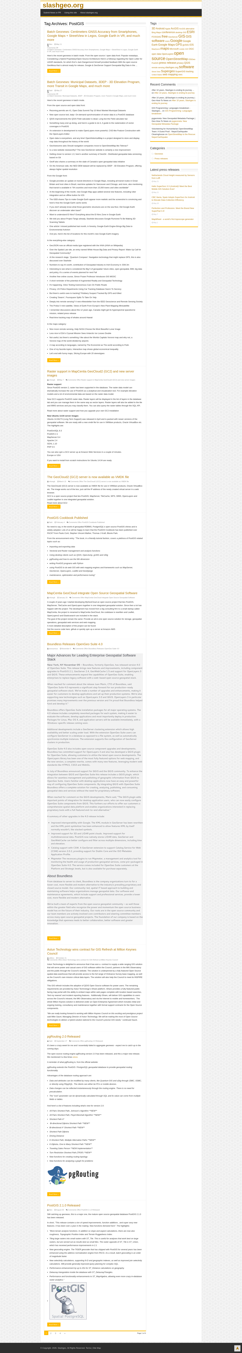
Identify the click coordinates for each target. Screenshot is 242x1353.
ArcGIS (175, 28)
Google (176, 40)
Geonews (158, 154)
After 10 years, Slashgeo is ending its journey (174, 93)
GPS (178, 44)
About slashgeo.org (89, 12)
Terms (88, 1348)
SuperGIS (180, 71)
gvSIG (186, 44)
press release (167, 62)
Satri (51, 90)
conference (168, 32)
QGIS (187, 63)
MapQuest (156, 49)
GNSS (167, 41)
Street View (156, 72)
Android (160, 28)
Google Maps (166, 44)
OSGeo (191, 59)
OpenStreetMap (177, 59)
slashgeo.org (63, 5)
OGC (191, 48)
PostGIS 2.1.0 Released (63, 1205)
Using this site (70, 12)
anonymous (53, 649)
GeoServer (173, 37)
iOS (192, 44)
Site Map (97, 1348)
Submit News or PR (52, 12)
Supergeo (168, 71)
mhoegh (52, 380)
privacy (180, 63)
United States (157, 75)
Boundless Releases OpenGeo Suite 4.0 (75, 644)
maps (164, 48)
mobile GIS (183, 49)
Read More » (54, 71)
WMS (180, 75)
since (75, 1057)
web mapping (170, 74)
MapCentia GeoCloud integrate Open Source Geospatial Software (92, 593)
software (186, 66)
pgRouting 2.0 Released (63, 1036)
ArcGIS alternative (186, 29)
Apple (167, 29)
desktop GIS (180, 32)
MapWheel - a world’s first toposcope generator (173, 219)
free (165, 36)
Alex (50, 44)
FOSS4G (156, 36)
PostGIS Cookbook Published (67, 517)
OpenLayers (167, 54)
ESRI (191, 32)
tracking (189, 71)
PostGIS (155, 63)
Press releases (161, 158)
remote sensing (158, 67)
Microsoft (174, 49)
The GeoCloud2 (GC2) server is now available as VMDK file (88, 477)
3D (153, 28)
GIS (181, 36)
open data (156, 54)
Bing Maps (156, 32)
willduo (51, 958)
